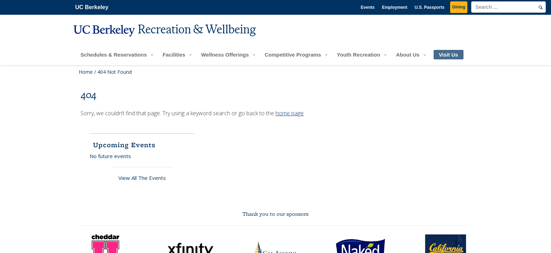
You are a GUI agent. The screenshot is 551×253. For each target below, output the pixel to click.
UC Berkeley (91, 7)
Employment (394, 7)
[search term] (508, 7)
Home (86, 72)
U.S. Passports (430, 7)
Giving (458, 7)
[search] (541, 7)
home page (290, 113)
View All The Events (142, 177)
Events (368, 7)
